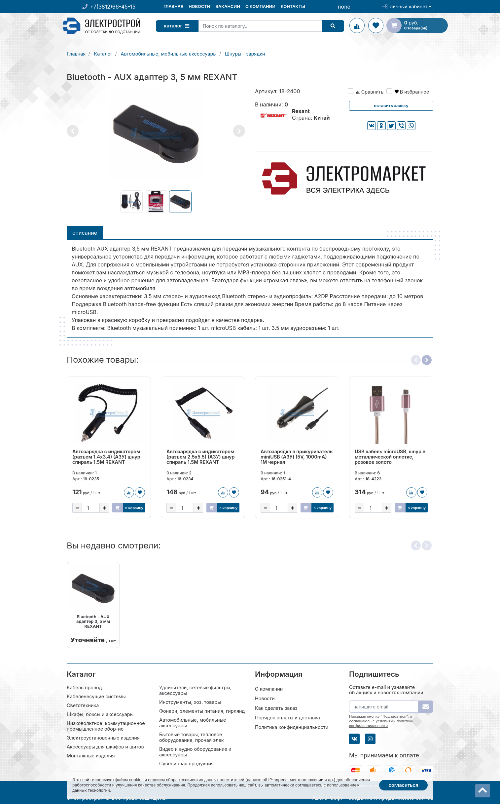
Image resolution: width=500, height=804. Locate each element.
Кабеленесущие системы (96, 696)
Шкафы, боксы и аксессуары (100, 714)
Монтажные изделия (91, 755)
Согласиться (403, 785)
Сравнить (370, 92)
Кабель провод (84, 687)
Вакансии (227, 6)
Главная (173, 6)
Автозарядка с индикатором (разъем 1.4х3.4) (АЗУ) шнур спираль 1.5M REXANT (106, 457)
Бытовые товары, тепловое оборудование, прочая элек (191, 737)
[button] (73, 131)
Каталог (178, 25)
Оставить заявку (391, 105)
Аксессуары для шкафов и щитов (105, 746)
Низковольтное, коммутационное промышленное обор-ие (106, 725)
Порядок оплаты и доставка (287, 717)
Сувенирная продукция (186, 763)
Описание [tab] (84, 232)
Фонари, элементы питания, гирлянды (203, 710)
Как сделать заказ (276, 707)
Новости (199, 6)
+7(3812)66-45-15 (112, 6)
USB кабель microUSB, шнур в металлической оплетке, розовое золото (390, 457)
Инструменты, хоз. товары (190, 701)
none (344, 6)
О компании (260, 6)
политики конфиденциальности (381, 723)
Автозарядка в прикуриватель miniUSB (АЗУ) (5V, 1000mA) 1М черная (297, 457)
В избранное (412, 92)
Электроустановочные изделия (103, 737)
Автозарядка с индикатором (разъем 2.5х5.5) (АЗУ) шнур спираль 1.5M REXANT (200, 457)
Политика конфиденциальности (291, 727)
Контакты (293, 6)
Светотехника (83, 705)
